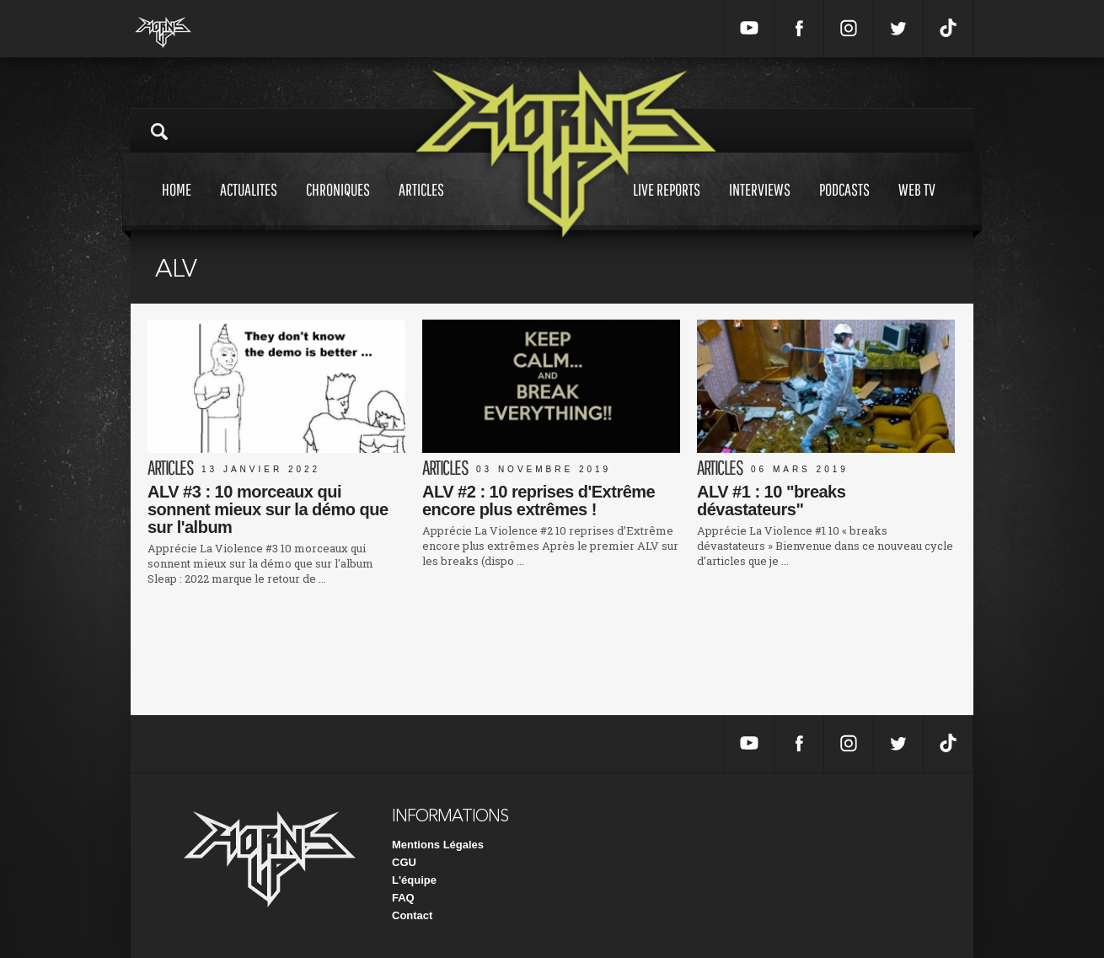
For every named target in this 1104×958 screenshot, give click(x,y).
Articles (421, 205)
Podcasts (844, 205)
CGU (404, 862)
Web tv (917, 205)
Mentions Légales (438, 844)
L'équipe (414, 880)
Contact (412, 915)
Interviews (760, 205)
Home (176, 205)
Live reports (667, 205)
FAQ (403, 897)
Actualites (249, 205)
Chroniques (338, 205)
